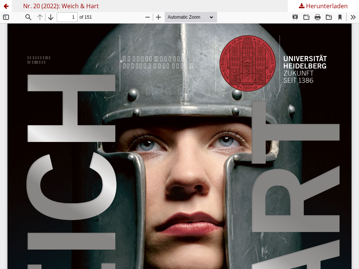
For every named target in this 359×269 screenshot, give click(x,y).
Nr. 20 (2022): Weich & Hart (61, 6)
